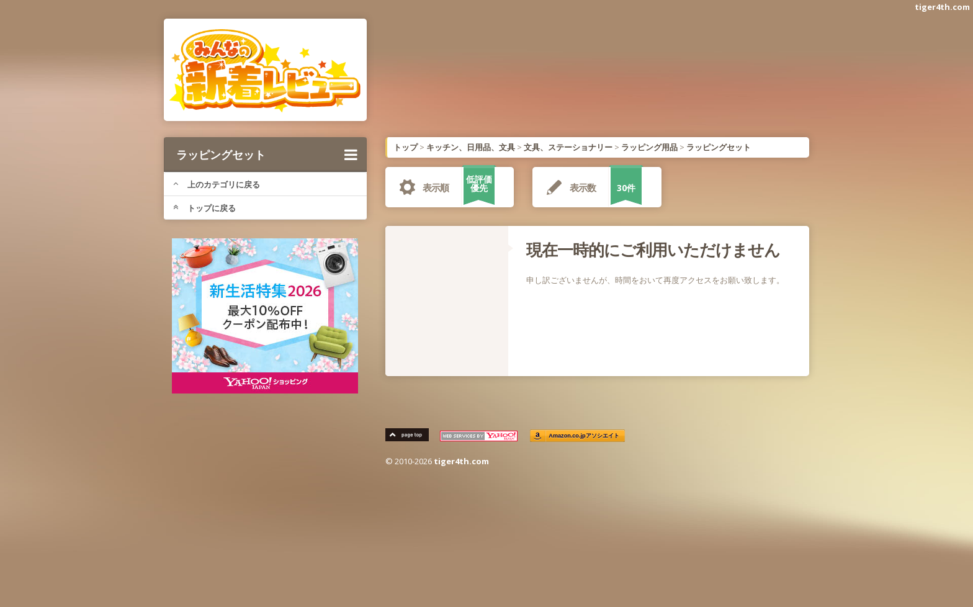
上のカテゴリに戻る (216, 184)
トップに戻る (204, 208)
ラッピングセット (266, 154)
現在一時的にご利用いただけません (653, 249)
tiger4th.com (942, 6)
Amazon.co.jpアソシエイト (584, 436)
